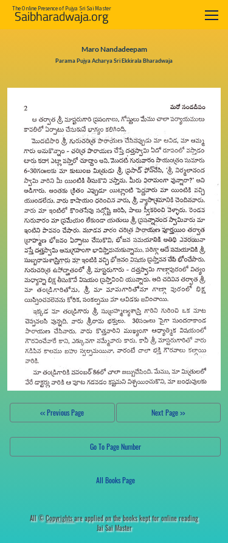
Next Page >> (168, 412)
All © (52, 518)
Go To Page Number (115, 446)
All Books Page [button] (115, 480)
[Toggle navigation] (211, 15)
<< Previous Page (62, 412)
